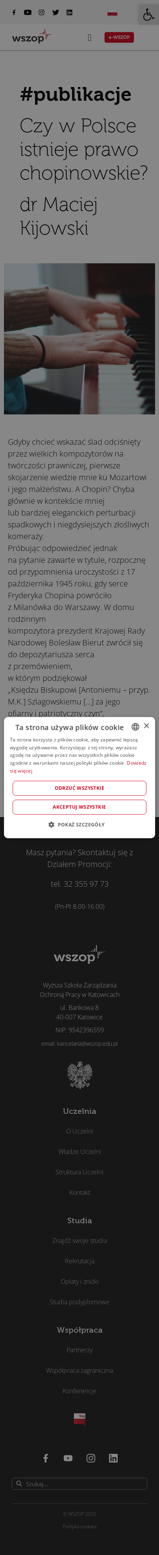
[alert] (79, 777)
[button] (79, 824)
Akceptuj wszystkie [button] (79, 807)
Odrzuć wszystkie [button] (79, 788)
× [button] (146, 726)
